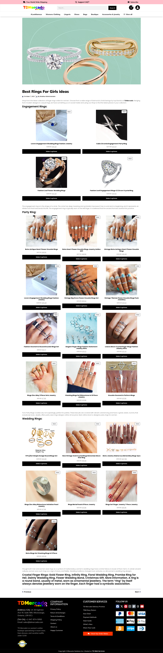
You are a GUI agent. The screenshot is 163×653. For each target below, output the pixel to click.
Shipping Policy (56, 620)
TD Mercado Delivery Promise (94, 607)
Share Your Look (89, 628)
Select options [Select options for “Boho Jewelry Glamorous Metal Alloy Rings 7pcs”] (121, 464)
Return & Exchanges (57, 613)
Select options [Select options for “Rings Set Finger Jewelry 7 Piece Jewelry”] (121, 512)
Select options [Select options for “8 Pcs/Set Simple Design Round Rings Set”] (41, 464)
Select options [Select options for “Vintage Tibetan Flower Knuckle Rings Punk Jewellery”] (121, 307)
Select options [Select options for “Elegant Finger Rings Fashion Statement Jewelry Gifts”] (81, 356)
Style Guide (87, 621)
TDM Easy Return (89, 610)
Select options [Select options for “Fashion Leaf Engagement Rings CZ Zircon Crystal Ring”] (111, 198)
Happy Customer (56, 630)
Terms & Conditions (57, 616)
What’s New (87, 624)
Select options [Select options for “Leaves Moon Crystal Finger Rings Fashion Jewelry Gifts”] (121, 356)
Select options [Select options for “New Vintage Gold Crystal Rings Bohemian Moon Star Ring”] (81, 465)
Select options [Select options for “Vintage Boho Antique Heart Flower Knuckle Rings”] (121, 259)
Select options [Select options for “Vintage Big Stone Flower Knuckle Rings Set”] (81, 306)
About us (53, 627)
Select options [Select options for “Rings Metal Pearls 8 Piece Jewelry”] (81, 512)
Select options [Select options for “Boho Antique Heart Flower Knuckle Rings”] (41, 257)
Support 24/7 (82, 2)
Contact (53, 623)
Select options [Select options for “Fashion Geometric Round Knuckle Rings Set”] (41, 354)
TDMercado (128, 101)
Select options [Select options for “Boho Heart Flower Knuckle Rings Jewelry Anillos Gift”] (81, 259)
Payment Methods (90, 617)
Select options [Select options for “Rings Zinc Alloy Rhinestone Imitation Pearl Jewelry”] (41, 514)
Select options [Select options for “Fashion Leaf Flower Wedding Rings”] (51, 198)
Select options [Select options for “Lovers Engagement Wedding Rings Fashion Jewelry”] (51, 151)
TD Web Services (98, 651)
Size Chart (87, 614)
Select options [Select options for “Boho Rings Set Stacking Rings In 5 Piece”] (41, 561)
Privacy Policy (55, 609)
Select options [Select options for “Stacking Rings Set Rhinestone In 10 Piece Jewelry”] (81, 405)
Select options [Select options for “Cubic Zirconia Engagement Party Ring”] (111, 151)
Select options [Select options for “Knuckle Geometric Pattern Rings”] (121, 403)
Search (112, 8)
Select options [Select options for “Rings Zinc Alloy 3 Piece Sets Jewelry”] (41, 403)
